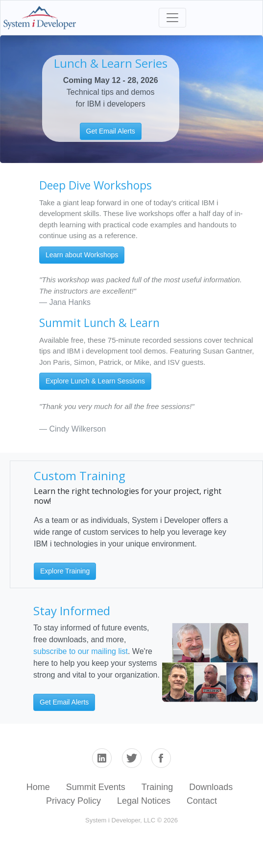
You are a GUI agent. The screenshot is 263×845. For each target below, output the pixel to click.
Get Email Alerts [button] (110, 131)
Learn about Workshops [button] (82, 255)
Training (157, 787)
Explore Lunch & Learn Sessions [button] (95, 381)
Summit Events (95, 787)
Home (38, 787)
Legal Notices (143, 801)
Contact (202, 801)
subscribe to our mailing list (80, 651)
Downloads (211, 787)
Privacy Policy (73, 801)
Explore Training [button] (65, 571)
